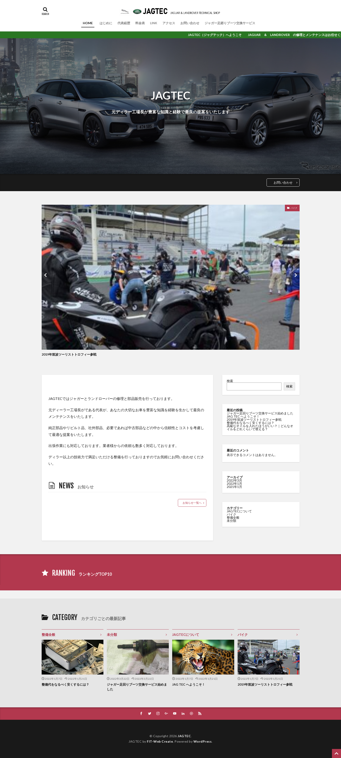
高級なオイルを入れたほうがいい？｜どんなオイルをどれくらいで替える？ (260, 427)
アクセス (168, 23)
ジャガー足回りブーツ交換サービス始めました (260, 413)
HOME (88, 23)
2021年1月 (234, 487)
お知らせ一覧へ (192, 502)
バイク (294, 208)
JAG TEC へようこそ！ (243, 416)
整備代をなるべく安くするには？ (250, 423)
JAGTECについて (239, 511)
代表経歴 (123, 23)
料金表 (140, 23)
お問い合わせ (189, 23)
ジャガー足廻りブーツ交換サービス (230, 23)
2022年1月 (234, 483)
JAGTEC (184, 736)
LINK (153, 23)
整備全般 (233, 517)
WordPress (202, 741)
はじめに (106, 23)
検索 (230, 381)
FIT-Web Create (160, 741)
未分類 (231, 521)
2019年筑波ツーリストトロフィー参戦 (69, 354)
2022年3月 (234, 480)
